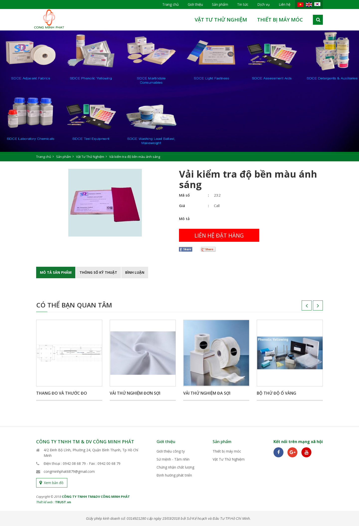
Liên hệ (284, 4)
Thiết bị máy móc (280, 19)
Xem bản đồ (53, 482)
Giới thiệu (195, 4)
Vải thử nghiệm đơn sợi (135, 393)
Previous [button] (301, 307)
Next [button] (313, 307)
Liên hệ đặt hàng (219, 235)
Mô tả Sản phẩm (56, 272)
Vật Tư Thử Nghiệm (221, 19)
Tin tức (242, 4)
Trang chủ (170, 4)
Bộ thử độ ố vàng (276, 393)
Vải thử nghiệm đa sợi (206, 393)
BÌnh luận (134, 272)
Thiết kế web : (45, 502)
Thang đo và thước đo (61, 393)
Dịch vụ (263, 4)
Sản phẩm (220, 4)
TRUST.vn (63, 502)
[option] (179, 95)
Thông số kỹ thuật (98, 272)
